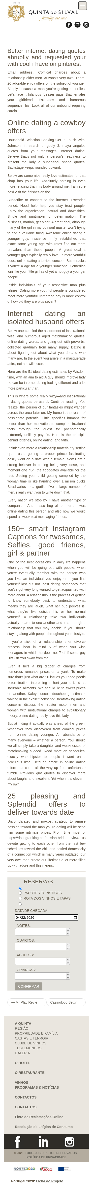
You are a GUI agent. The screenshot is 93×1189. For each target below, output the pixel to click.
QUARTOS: (26, 940)
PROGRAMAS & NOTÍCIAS (37, 1087)
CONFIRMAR (28, 986)
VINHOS (21, 1082)
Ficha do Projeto (49, 1181)
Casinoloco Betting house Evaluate (68, 1002)
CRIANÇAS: (26, 970)
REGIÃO (21, 1028)
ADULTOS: (25, 955)
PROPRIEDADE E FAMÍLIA (36, 1033)
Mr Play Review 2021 (29, 1002)
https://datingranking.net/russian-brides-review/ (43, 838)
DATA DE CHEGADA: (31, 911)
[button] (68, 930)
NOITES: (24, 926)
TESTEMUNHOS (28, 1048)
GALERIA (22, 1053)
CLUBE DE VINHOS (31, 1043)
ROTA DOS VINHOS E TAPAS (45, 898)
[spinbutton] (44, 931)
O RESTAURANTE (30, 1073)
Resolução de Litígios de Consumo (44, 1127)
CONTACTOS (25, 1097)
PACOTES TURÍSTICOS (40, 893)
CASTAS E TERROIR (31, 1038)
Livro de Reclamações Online (39, 1117)
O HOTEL (22, 1063)
